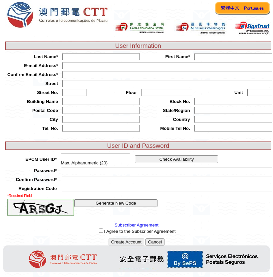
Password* (45, 170)
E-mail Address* (41, 65)
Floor (131, 92)
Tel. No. (50, 128)
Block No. (179, 101)
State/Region (176, 110)
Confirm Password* (36, 179)
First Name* (177, 56)
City (54, 119)
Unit (238, 92)
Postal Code (45, 110)
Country (181, 119)
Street (51, 83)
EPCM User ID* (41, 159)
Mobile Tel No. (175, 128)
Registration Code (38, 188)
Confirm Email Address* (32, 74)
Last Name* (46, 56)
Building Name (42, 101)
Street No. (47, 92)
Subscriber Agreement (136, 225)
